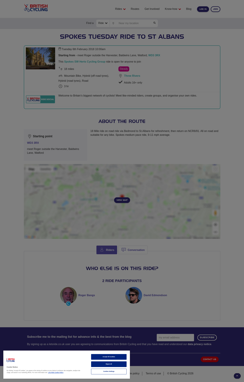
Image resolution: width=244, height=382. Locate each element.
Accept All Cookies (109, 357)
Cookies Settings (108, 371)
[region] (66, 365)
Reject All (109, 364)
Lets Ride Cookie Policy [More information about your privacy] (55, 372)
